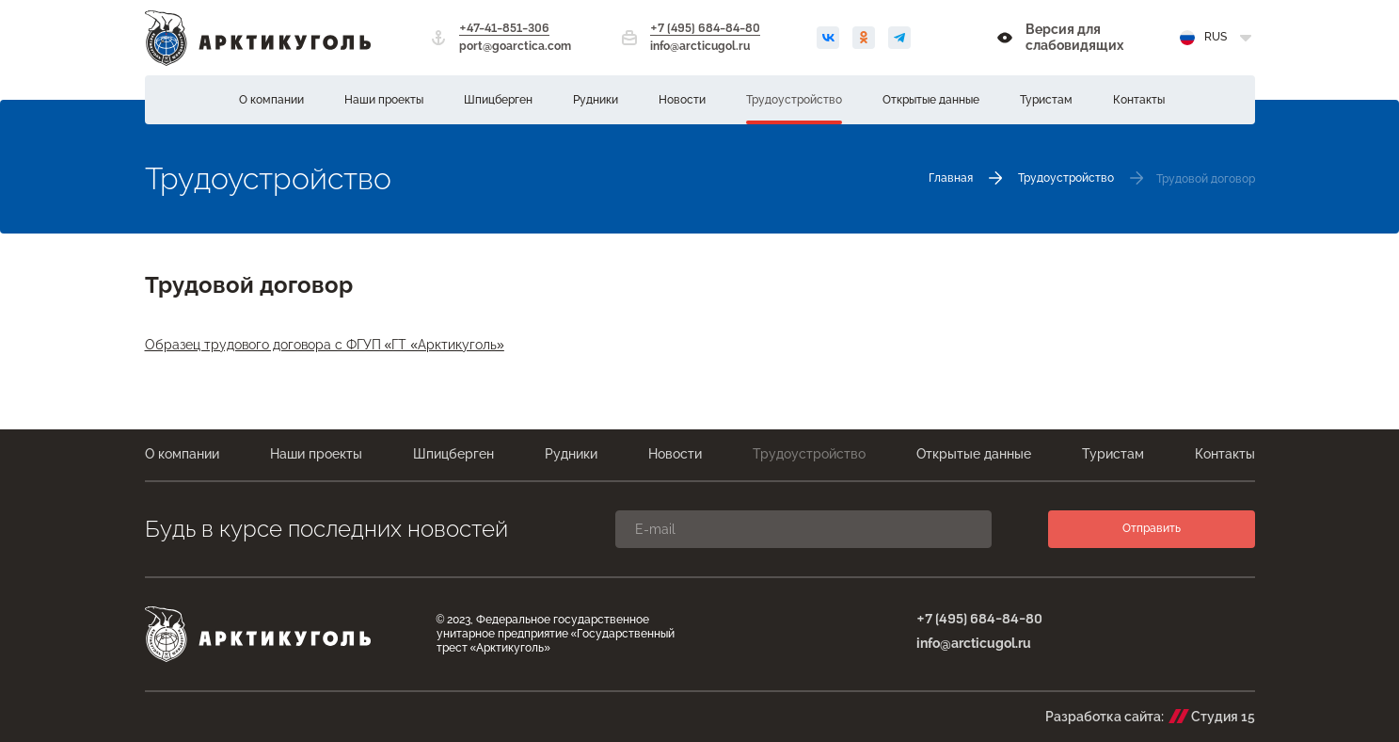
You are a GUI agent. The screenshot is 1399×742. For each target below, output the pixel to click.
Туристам (1046, 99)
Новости (682, 99)
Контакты (1139, 99)
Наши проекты (383, 99)
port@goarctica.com (515, 46)
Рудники (595, 99)
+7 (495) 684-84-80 (705, 29)
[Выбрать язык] (1217, 38)
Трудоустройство (794, 99)
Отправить (1151, 528)
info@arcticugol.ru (700, 46)
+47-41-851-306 (504, 29)
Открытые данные (930, 99)
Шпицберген (498, 99)
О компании (271, 99)
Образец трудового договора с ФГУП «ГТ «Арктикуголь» (324, 344)
